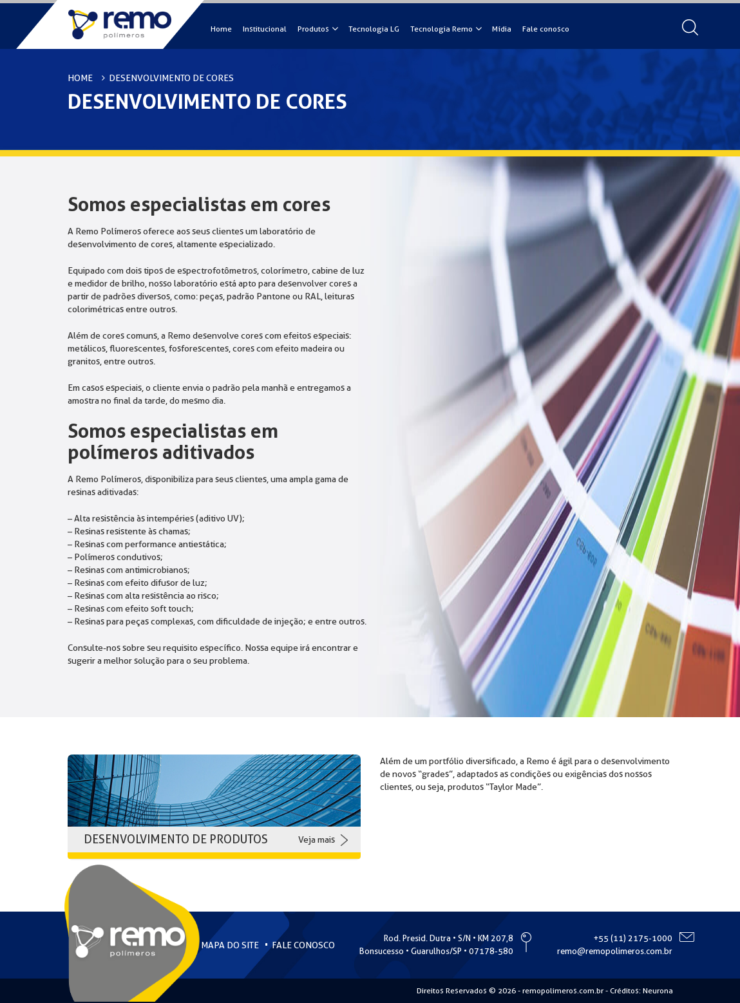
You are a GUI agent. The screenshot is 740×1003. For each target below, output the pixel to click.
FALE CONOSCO (303, 945)
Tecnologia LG (373, 28)
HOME (80, 78)
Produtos (313, 28)
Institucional (265, 28)
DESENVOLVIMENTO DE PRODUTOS (176, 839)
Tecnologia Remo (441, 28)
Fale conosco (545, 28)
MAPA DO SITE (230, 945)
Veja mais (316, 839)
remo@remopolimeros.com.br (614, 951)
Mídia (501, 28)
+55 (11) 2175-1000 (632, 938)
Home (221, 28)
